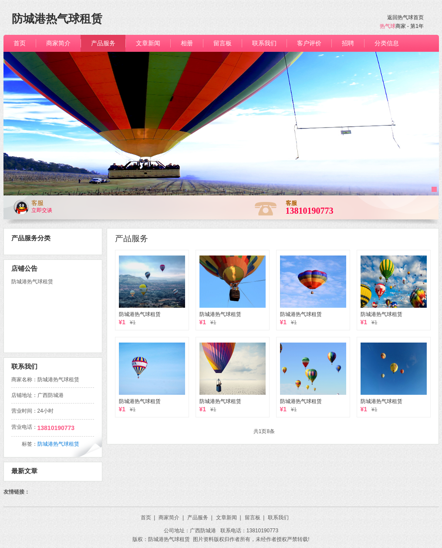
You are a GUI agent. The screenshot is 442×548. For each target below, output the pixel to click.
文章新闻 (228, 517)
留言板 (255, 517)
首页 (148, 517)
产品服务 (131, 238)
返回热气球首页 (405, 17)
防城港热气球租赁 (140, 314)
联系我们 (278, 517)
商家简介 (171, 517)
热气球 (387, 26)
